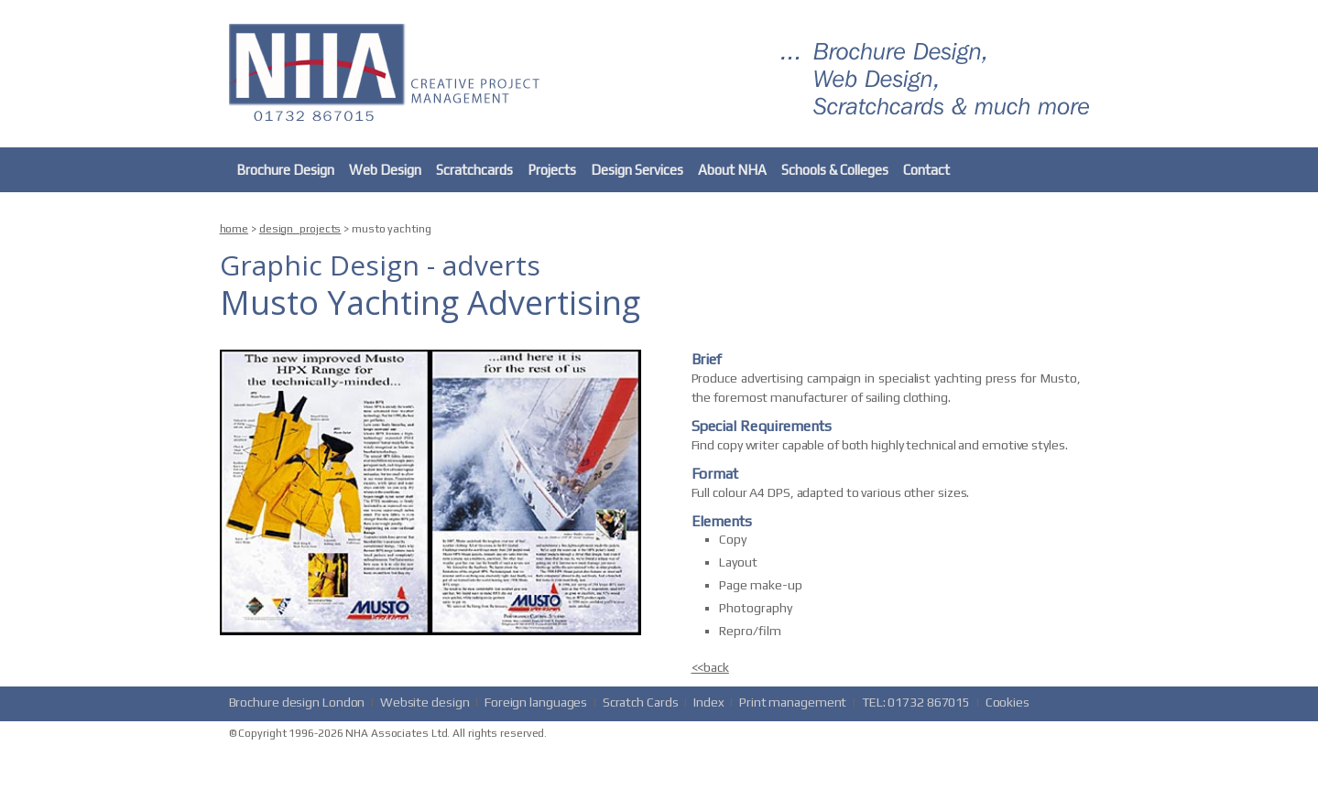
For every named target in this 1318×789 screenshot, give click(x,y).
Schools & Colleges (834, 170)
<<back (710, 667)
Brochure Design (285, 170)
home (234, 228)
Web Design (385, 170)
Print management (792, 702)
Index (708, 702)
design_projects (300, 228)
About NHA (732, 170)
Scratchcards (474, 170)
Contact (926, 170)
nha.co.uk (389, 70)
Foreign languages (536, 702)
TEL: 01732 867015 (916, 702)
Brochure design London (297, 702)
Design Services (637, 170)
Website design (425, 702)
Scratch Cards (641, 702)
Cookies (1007, 702)
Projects (552, 170)
